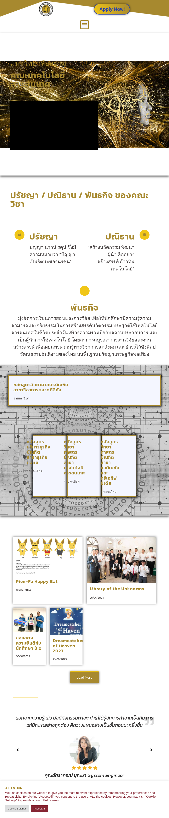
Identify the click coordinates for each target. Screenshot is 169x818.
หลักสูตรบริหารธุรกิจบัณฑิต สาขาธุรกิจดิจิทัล (38, 452)
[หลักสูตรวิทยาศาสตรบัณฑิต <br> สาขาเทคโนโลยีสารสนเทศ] (93, 478)
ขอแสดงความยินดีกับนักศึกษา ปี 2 (28, 643)
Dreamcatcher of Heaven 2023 (68, 645)
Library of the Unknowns (117, 588)
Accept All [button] (39, 808)
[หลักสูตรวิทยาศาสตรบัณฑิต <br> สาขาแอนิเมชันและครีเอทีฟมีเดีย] (128, 488)
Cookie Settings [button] (17, 808)
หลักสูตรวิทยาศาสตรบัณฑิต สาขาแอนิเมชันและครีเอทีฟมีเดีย (110, 462)
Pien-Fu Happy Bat (37, 581)
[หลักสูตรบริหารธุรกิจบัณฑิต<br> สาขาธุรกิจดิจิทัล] (58, 467)
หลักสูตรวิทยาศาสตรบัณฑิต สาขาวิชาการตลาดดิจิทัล (40, 387)
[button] (84, 24)
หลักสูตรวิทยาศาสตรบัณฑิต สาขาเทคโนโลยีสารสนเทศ (74, 457)
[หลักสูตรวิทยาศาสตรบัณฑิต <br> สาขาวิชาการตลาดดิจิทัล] (150, 395)
